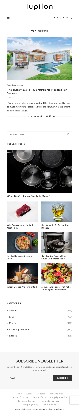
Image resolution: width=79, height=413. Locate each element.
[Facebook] (54, 18)
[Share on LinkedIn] (38, 116)
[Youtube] (67, 18)
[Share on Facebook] (28, 116)
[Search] (70, 18)
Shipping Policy (30, 404)
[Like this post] (25, 116)
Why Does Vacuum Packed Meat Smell (19, 226)
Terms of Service (20, 397)
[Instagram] (60, 18)
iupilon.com (60, 409)
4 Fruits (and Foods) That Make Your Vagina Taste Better (56, 288)
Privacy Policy (56, 393)
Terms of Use (39, 397)
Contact (41, 393)
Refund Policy (49, 404)
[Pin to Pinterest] (35, 116)
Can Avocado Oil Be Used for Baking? (55, 226)
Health (40, 322)
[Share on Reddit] (41, 116)
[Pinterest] (63, 18)
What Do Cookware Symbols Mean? (28, 196)
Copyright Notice (58, 397)
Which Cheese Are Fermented (22, 287)
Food (40, 316)
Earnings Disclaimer (28, 400)
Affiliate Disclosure (51, 400)
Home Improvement (40, 329)
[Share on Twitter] (32, 116)
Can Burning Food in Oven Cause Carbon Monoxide (53, 257)
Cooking (40, 310)
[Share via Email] (54, 116)
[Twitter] (57, 18)
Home (19, 393)
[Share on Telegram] (47, 116)
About (29, 393)
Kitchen (40, 335)
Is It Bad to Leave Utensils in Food (20, 257)
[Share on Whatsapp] (44, 116)
